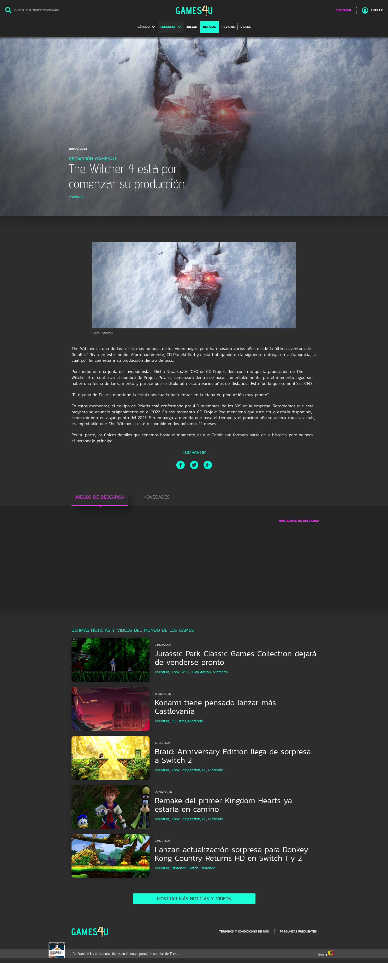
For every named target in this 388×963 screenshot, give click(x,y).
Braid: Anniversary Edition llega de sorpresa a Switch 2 (233, 756)
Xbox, (175, 672)
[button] (146, 26)
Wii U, (186, 672)
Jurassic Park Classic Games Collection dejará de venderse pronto (235, 658)
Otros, (182, 721)
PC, (173, 721)
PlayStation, (202, 672)
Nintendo (220, 672)
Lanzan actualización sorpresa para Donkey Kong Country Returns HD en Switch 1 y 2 (231, 854)
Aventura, (76, 196)
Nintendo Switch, (185, 868)
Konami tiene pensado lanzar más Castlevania (215, 707)
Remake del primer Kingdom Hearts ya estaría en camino (223, 805)
